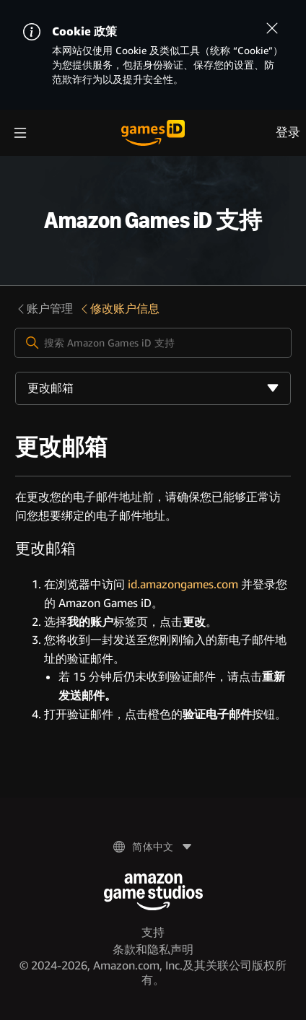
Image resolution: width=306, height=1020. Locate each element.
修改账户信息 (119, 308)
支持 (153, 932)
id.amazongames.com (183, 584)
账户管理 (44, 308)
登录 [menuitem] (288, 132)
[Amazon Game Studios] (153, 891)
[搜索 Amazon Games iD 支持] (153, 342)
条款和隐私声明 (153, 949)
